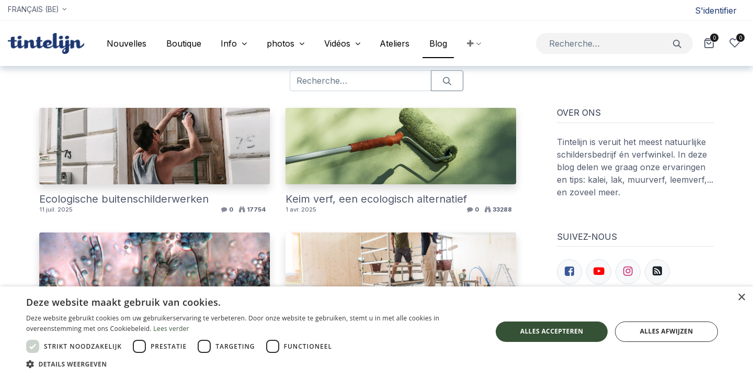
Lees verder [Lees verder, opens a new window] (171, 328)
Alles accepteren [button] (552, 331)
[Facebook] (569, 271)
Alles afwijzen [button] (666, 331)
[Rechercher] (677, 43)
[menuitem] (126, 43)
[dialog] (376, 331)
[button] (474, 43)
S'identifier (716, 10)
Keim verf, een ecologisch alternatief (376, 199)
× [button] (741, 298)
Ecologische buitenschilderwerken (124, 199)
